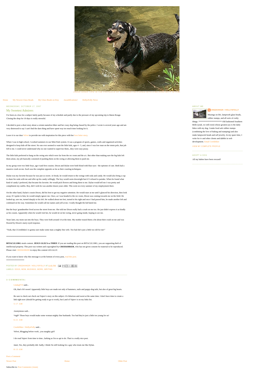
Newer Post (11, 361)
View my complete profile (206, 146)
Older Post (122, 361)
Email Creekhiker (211, 141)
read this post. (71, 256)
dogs (17, 269)
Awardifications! (71, 100)
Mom (24, 269)
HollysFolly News (90, 100)
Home (5, 100)
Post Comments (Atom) (28, 367)
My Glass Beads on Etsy (48, 100)
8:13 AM (18, 349)
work (40, 269)
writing (48, 269)
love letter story (80, 135)
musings (31, 269)
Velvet (26, 135)
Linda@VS (18, 285)
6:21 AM (18, 320)
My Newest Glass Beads (23, 100)
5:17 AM (18, 303)
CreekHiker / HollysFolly (32, 266)
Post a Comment (13, 356)
